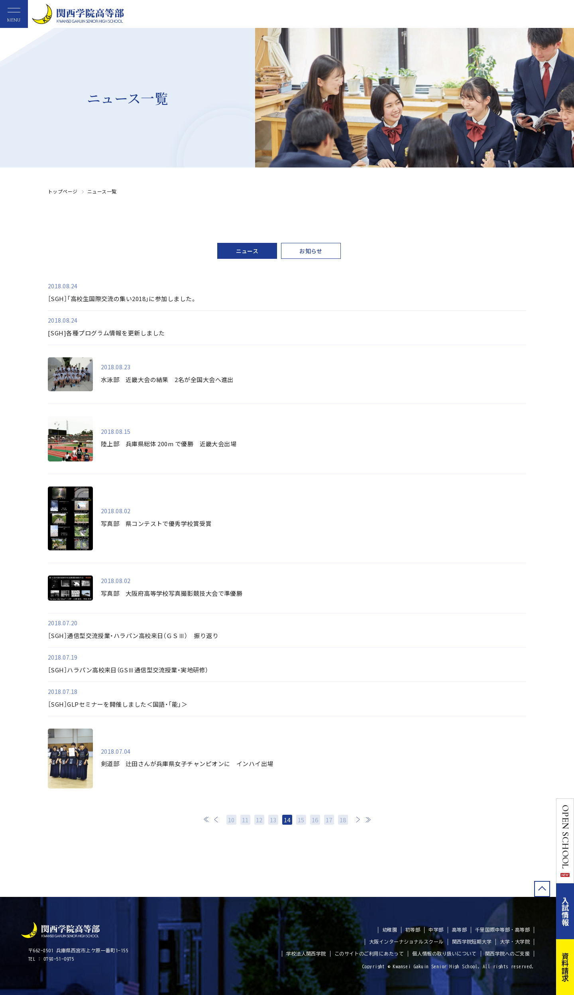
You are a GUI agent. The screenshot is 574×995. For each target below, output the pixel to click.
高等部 (459, 929)
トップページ (63, 191)
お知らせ (310, 251)
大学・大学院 (515, 941)
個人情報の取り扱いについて (444, 953)
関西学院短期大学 (472, 941)
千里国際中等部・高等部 (502, 929)
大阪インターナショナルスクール (406, 941)
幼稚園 (389, 929)
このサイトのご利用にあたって (369, 953)
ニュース (247, 251)
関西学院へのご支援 (507, 953)
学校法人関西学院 (306, 953)
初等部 (412, 929)
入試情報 (565, 911)
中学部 (436, 929)
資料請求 (565, 967)
